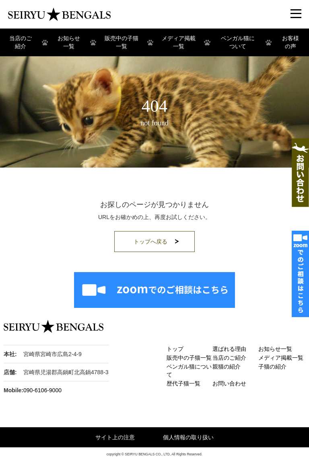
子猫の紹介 (272, 366)
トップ (175, 349)
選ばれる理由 (229, 349)
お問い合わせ (229, 383)
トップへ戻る (150, 241)
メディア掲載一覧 (280, 357)
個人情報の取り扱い (188, 437)
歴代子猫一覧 (183, 383)
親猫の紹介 (226, 366)
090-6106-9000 (42, 390)
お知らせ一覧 (275, 349)
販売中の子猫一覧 (189, 357)
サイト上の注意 (115, 437)
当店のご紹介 (229, 357)
